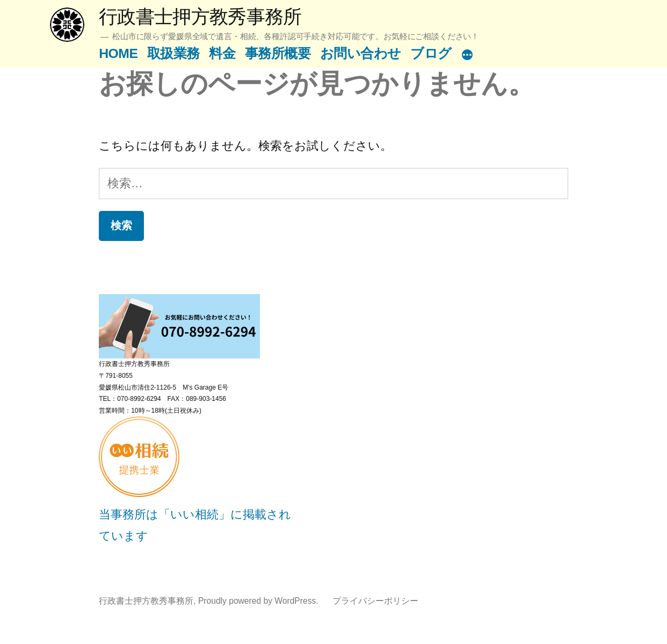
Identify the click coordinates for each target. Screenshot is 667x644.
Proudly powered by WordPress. (259, 600)
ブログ (431, 53)
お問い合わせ (360, 53)
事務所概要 (278, 53)
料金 (222, 53)
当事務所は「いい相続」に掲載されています (195, 514)
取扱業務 (173, 53)
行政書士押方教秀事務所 (200, 16)
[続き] (467, 55)
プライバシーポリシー (375, 600)
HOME (118, 53)
